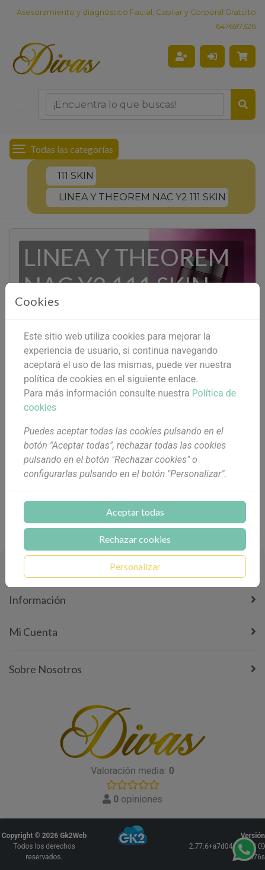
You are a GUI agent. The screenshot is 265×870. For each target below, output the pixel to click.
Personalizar (135, 566)
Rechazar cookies (135, 539)
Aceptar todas (135, 511)
